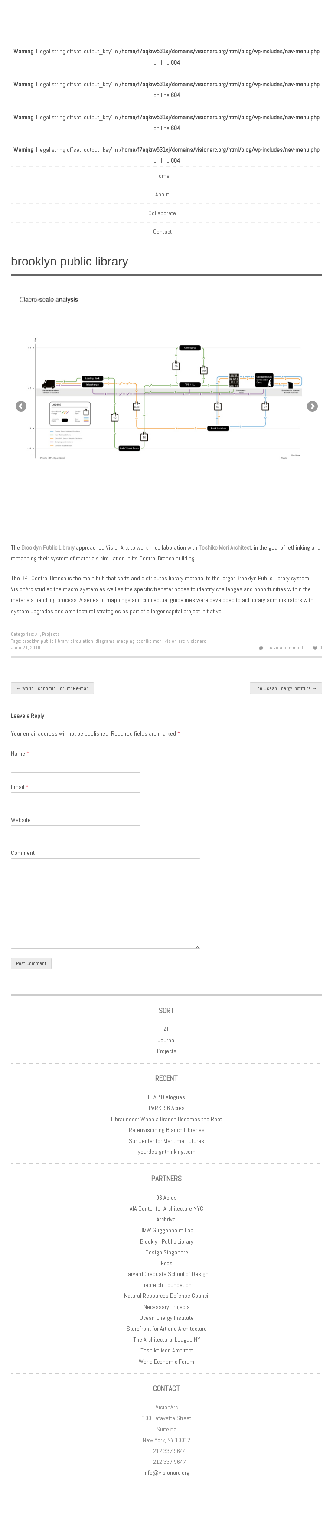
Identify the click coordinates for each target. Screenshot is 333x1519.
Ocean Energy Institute (167, 1318)
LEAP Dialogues (166, 1097)
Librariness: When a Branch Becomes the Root (166, 1119)
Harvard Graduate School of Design (166, 1274)
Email (20, 787)
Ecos (167, 1263)
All (37, 634)
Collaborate (162, 213)
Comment (23, 853)
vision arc (175, 641)
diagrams (104, 641)
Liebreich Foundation (166, 1285)
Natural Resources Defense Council (166, 1296)
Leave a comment (285, 648)
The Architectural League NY (166, 1339)
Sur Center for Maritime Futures (166, 1141)
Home (162, 176)
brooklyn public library (45, 641)
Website (21, 820)
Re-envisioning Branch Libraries (167, 1130)
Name (20, 753)
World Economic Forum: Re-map (52, 688)
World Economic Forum (166, 1361)
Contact (162, 232)
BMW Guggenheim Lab (166, 1230)
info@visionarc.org (166, 1472)
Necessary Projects (167, 1307)
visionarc (196, 641)
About (162, 194)
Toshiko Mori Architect (166, 1350)
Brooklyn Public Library (48, 547)
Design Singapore (166, 1252)
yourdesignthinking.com (167, 1152)
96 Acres (166, 1197)
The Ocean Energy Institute (286, 688)
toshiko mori (150, 641)
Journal (167, 1040)
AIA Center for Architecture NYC (166, 1208)
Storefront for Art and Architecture (167, 1328)
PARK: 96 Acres (167, 1108)
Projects (50, 634)
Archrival (167, 1219)
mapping (125, 641)
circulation (81, 641)
